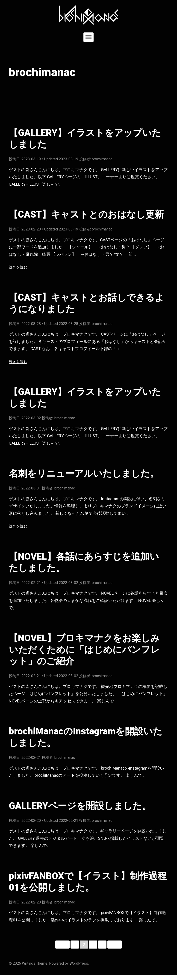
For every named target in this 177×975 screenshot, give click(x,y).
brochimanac (102, 159)
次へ (114, 944)
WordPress (79, 963)
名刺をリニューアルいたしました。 (84, 473)
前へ (62, 944)
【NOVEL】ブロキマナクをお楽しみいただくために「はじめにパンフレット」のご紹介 (84, 650)
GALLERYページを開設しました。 (80, 805)
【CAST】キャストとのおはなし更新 (86, 214)
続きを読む (18, 267)
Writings (28, 963)
